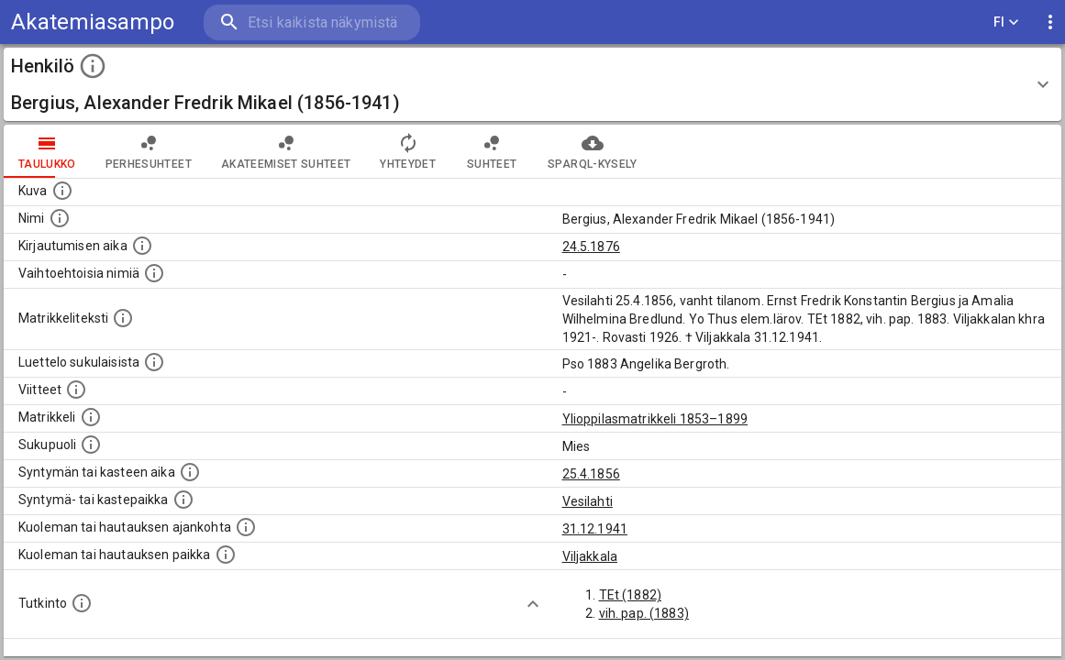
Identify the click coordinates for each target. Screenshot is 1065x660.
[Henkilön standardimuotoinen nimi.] (59, 218)
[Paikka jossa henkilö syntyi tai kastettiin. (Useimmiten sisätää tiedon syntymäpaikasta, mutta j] (183, 499)
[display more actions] (1050, 22)
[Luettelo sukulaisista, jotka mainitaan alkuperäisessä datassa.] (154, 362)
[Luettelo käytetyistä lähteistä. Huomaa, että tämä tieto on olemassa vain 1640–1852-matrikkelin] (76, 389)
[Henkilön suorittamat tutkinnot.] (81, 603)
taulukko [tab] (47, 151)
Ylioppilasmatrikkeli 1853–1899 (655, 419)
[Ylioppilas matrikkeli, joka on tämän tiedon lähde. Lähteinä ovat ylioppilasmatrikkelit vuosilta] (90, 417)
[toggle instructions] (92, 66)
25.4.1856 (591, 474)
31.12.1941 (595, 529)
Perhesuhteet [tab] (148, 151)
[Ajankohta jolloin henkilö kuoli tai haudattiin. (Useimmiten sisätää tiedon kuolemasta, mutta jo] (246, 527)
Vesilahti (587, 501)
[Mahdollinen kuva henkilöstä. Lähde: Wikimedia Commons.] (62, 190)
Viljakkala (590, 556)
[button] (532, 84)
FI (1006, 22)
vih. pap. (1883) (644, 613)
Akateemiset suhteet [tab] (286, 151)
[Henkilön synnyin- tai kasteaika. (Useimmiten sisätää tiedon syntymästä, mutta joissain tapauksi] (190, 472)
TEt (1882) (630, 595)
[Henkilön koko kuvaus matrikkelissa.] (123, 318)
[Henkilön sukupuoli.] (90, 444)
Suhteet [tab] (491, 151)
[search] (312, 22)
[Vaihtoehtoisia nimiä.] (154, 273)
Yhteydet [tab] (407, 151)
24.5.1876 (591, 246)
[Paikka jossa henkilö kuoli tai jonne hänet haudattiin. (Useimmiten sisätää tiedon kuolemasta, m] (225, 554)
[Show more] (533, 604)
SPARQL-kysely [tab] (592, 151)
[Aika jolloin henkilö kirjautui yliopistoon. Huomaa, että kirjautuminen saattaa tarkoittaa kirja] (142, 245)
